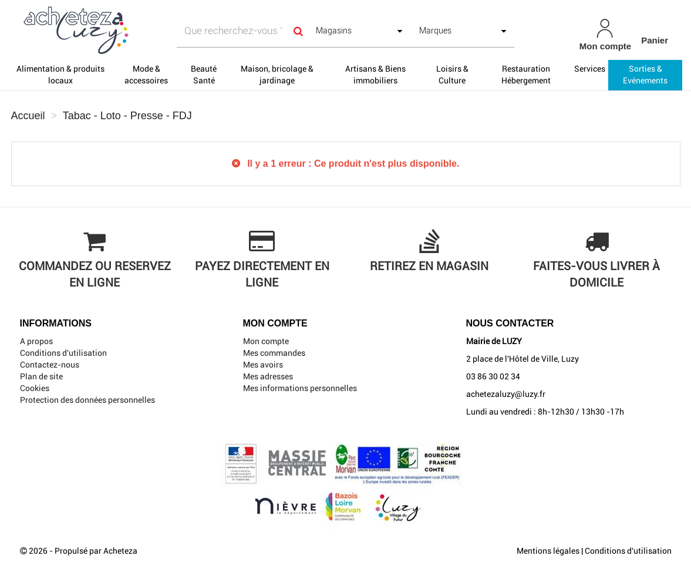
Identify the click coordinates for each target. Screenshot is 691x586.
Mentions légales (548, 550)
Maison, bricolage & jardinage (277, 74)
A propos (36, 341)
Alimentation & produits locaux (60, 74)
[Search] (298, 31)
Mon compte (266, 341)
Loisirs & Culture (452, 74)
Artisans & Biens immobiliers (375, 74)
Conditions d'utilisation (63, 353)
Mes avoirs (263, 364)
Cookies (34, 388)
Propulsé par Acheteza (96, 550)
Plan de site (41, 376)
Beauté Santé (204, 74)
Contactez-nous (49, 364)
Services (589, 68)
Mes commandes (274, 353)
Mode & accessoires (146, 74)
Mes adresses (268, 376)
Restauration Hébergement (526, 74)
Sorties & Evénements (645, 74)
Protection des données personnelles (87, 400)
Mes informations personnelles (300, 388)
